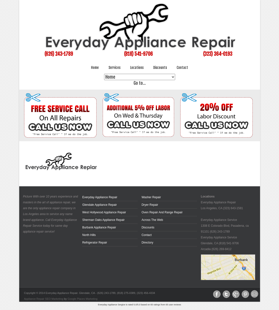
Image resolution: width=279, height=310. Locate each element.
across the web (152, 220)
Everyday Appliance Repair (99, 197)
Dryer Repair (150, 205)
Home (95, 68)
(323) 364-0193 (217, 54)
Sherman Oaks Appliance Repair (103, 220)
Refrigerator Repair (94, 242)
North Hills (89, 235)
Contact (182, 68)
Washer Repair (151, 197)
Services (114, 68)
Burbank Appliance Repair (99, 227)
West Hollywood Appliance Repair (104, 212)
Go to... (139, 83)
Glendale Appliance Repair (99, 205)
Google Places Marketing (83, 298)
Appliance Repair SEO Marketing (43, 298)
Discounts (160, 68)
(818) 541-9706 (138, 54)
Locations (137, 68)
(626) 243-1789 (59, 54)
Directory (147, 242)
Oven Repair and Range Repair (162, 212)
